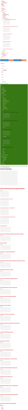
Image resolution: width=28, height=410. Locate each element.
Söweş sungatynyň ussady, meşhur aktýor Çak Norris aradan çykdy (10, 26)
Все (3, 19)
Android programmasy (5, 2)
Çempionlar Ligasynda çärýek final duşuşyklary (5, 164)
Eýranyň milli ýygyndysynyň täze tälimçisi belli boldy (12, 187)
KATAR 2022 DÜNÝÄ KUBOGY (3, 224)
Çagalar (2, 52)
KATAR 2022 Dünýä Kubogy (6, 101)
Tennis (3, 16)
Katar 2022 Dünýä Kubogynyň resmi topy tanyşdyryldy (8, 286)
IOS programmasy (4, 70)
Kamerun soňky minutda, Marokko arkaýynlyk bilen (8, 295)
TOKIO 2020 (4, 106)
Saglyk (2, 56)
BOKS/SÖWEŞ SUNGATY (6, 100)
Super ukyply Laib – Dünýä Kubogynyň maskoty (7, 250)
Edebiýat (2, 10)
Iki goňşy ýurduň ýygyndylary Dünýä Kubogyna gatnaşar (9, 277)
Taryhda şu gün (4, 9)
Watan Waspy (3, 8)
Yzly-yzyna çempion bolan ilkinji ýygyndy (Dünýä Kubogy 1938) (7, 215)
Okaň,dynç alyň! (3, 53)
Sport (2, 408)
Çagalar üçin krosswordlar (5, 153)
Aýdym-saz (5, 19)
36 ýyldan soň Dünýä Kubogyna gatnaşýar (6, 330)
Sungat (3, 47)
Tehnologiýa (3, 92)
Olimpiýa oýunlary (5, 15)
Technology (3, 407)
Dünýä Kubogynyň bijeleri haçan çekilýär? (6, 268)
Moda (8, 19)
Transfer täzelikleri (5, 17)
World (2, 406)
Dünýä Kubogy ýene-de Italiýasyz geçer (6, 375)
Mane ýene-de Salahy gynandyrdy (5, 304)
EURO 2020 (4, 98)
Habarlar (2, 7)
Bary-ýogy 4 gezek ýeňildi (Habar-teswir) (6, 348)
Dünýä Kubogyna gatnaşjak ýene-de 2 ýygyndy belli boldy (9, 384)
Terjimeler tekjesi (4, 11)
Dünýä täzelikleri (4, 135)
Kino (7, 19)
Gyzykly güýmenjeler (4, 54)
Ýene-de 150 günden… (3, 241)
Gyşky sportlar (4, 13)
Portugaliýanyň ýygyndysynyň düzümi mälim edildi (8, 402)
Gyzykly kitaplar (4, 55)
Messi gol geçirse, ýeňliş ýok (4, 339)
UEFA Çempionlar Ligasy (5, 18)
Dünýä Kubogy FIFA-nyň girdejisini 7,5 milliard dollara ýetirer (7, 206)
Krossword (4, 159)
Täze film (14, 19)
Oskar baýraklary (11, 19)
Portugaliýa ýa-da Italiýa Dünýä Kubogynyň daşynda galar (9, 393)
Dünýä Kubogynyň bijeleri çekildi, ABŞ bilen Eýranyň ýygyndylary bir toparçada (12, 259)
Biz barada (2, 63)
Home (2, 405)
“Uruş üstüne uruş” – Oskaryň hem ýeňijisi (7, 128)
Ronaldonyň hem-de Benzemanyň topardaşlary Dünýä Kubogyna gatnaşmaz (12, 232)
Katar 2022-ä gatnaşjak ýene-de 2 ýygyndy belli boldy (8, 357)
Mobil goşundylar (3, 68)
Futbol (3, 12)
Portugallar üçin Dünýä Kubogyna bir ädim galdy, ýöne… (8, 366)
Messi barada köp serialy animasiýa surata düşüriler (6, 197)
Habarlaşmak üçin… (4, 1)
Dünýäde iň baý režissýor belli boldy (7, 41)
